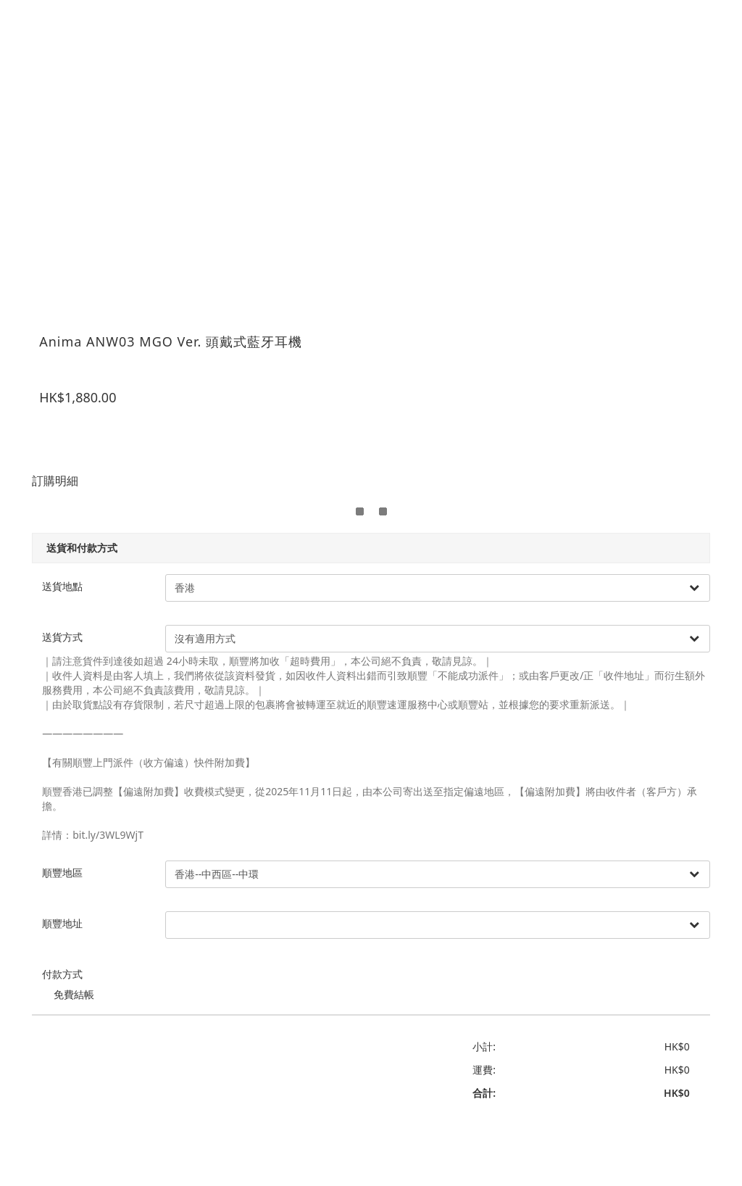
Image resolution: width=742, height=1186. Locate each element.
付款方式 (71, 966)
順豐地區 (71, 864)
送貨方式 (71, 629)
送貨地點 (71, 578)
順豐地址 (71, 915)
